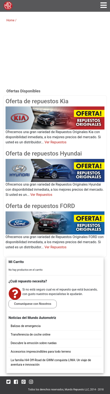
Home (10, 20)
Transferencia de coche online (30, 334)
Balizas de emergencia (26, 326)
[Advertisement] (55, 57)
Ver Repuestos (56, 142)
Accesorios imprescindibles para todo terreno (41, 351)
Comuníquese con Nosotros (32, 303)
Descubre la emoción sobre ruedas (34, 343)
